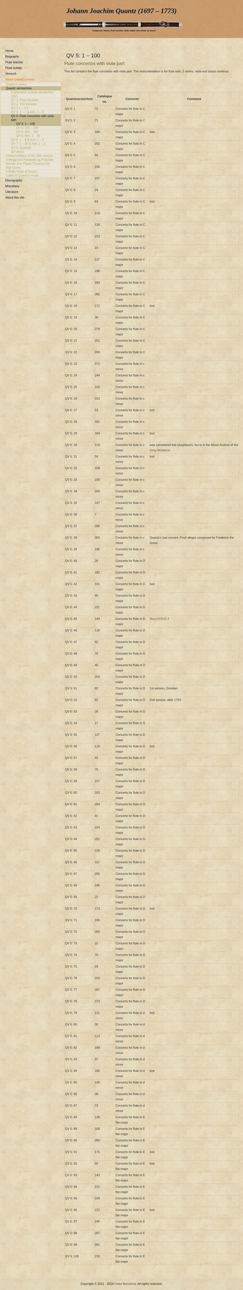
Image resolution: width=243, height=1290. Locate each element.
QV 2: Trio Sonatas (31, 104)
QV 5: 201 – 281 (31, 132)
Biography (12, 56)
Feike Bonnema (125, 1283)
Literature (11, 191)
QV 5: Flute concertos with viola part (31, 118)
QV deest (31, 152)
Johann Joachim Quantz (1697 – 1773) (121, 11)
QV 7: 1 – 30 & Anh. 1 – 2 (31, 144)
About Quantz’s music (20, 79)
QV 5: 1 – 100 (31, 124)
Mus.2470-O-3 (159, 618)
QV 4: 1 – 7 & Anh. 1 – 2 (31, 112)
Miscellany (12, 186)
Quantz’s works (31, 84)
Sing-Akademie (160, 450)
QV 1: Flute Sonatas (31, 100)
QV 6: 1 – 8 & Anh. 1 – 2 (31, 140)
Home (9, 50)
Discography (13, 180)
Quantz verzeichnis (31, 88)
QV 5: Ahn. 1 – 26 (31, 136)
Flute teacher (14, 62)
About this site (14, 197)
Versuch (10, 73)
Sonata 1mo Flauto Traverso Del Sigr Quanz (31, 165)
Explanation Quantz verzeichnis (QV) (31, 94)
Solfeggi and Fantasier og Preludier (31, 160)
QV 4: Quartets (31, 148)
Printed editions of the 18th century (31, 156)
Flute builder (13, 68)
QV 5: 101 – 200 (31, 128)
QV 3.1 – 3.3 (31, 108)
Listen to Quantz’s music (31, 175)
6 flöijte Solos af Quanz (31, 171)
